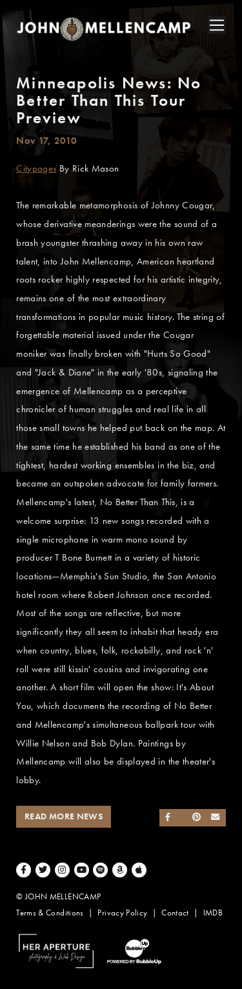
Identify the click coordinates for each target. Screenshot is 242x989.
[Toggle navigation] (217, 25)
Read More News (64, 816)
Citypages (36, 168)
